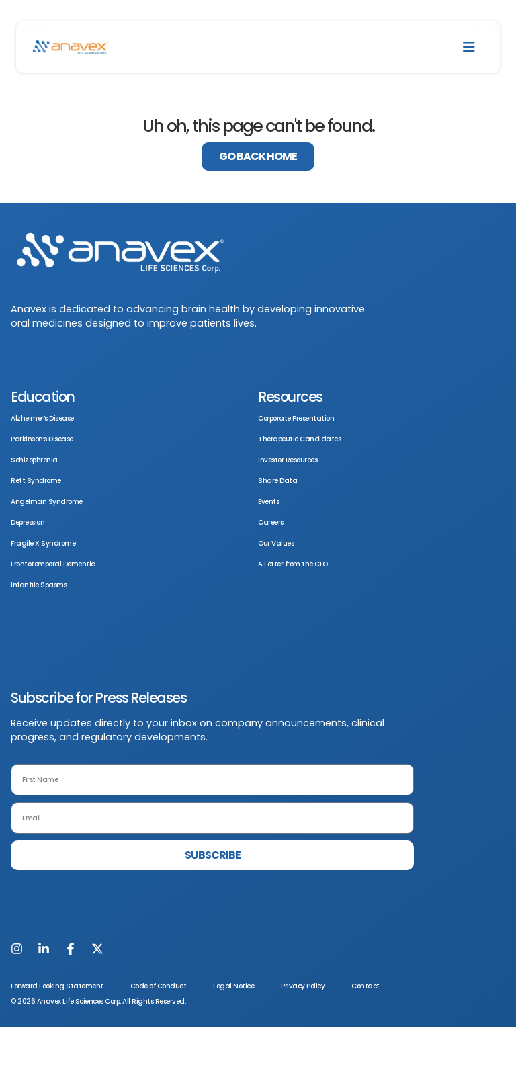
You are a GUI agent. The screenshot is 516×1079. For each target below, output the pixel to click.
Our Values (276, 543)
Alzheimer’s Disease (42, 418)
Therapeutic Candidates (299, 439)
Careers (271, 522)
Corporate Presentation (296, 418)
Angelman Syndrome (47, 502)
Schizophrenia (34, 460)
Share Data (277, 481)
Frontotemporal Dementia (53, 564)
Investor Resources (287, 460)
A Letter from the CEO (293, 564)
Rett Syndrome (36, 481)
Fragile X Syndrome (43, 543)
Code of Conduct (158, 986)
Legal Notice (233, 986)
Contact (365, 986)
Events (268, 502)
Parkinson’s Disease (42, 439)
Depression (27, 522)
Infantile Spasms (39, 585)
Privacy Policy (303, 986)
